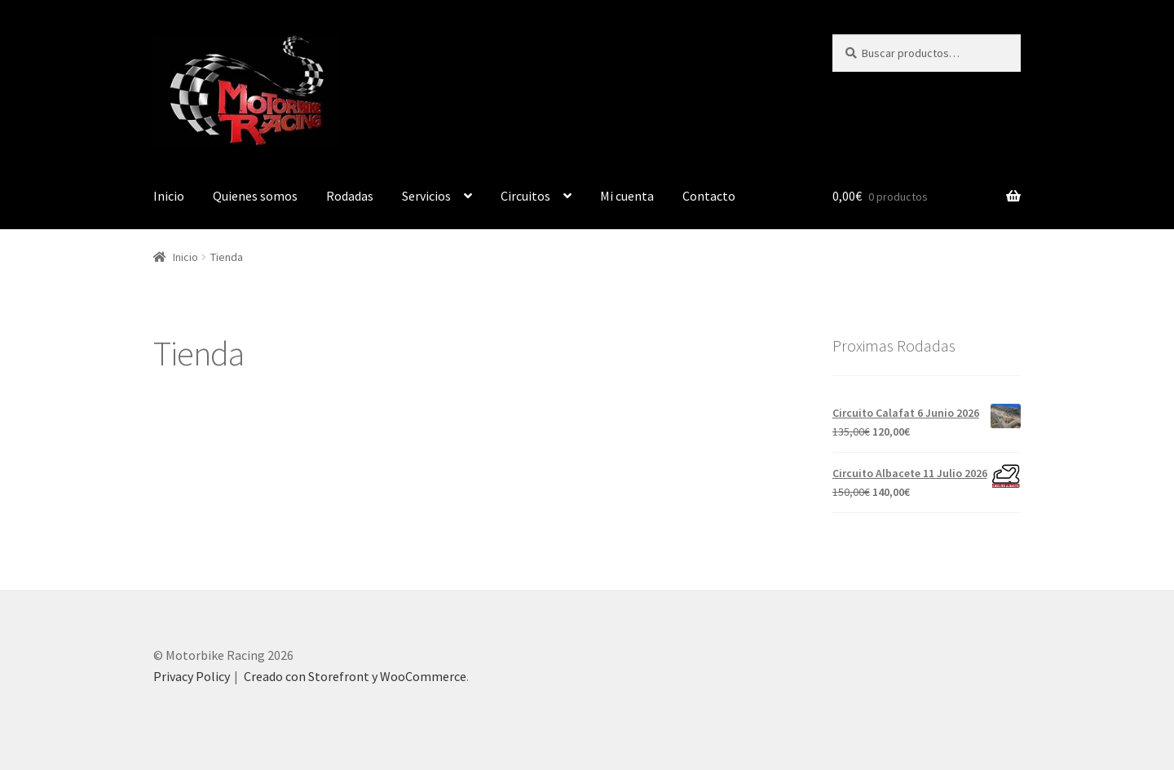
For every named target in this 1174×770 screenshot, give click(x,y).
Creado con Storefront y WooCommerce (355, 676)
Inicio (168, 196)
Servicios (426, 196)
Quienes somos (255, 196)
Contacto (708, 196)
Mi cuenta (627, 196)
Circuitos (525, 196)
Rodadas (349, 196)
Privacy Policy (191, 676)
